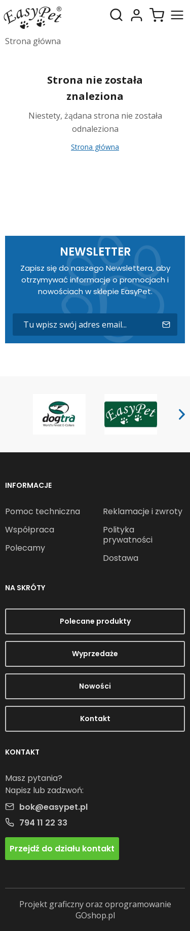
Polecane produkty (95, 621)
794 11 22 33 (43, 823)
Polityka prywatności (128, 535)
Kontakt (95, 718)
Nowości (95, 686)
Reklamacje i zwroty (142, 511)
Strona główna (33, 41)
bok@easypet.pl (53, 807)
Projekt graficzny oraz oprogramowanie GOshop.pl (95, 910)
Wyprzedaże (95, 654)
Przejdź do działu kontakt (62, 848)
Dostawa (120, 558)
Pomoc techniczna (42, 511)
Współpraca (29, 529)
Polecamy (25, 548)
